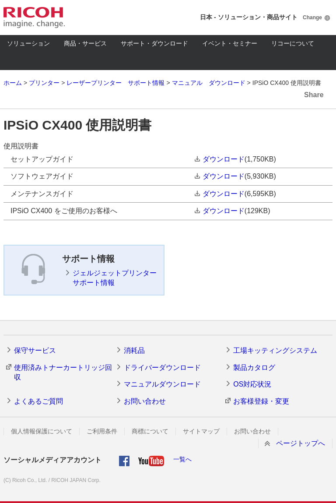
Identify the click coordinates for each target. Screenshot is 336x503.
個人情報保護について (41, 431)
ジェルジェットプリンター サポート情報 (115, 277)
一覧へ (182, 459)
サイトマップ (201, 431)
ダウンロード (224, 159)
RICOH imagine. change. (34, 17)
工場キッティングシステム (275, 350)
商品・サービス (85, 43)
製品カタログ (254, 367)
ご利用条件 (102, 431)
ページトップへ (300, 443)
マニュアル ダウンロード (208, 82)
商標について (150, 431)
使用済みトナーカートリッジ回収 (63, 372)
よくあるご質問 (38, 401)
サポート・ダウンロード (154, 43)
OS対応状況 (252, 384)
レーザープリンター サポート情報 (115, 82)
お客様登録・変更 (261, 401)
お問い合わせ (145, 401)
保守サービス (35, 350)
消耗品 (134, 350)
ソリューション (28, 43)
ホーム (13, 82)
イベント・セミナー (229, 43)
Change (312, 17)
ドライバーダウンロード (162, 367)
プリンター (44, 82)
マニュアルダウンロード (162, 384)
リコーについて (292, 43)
